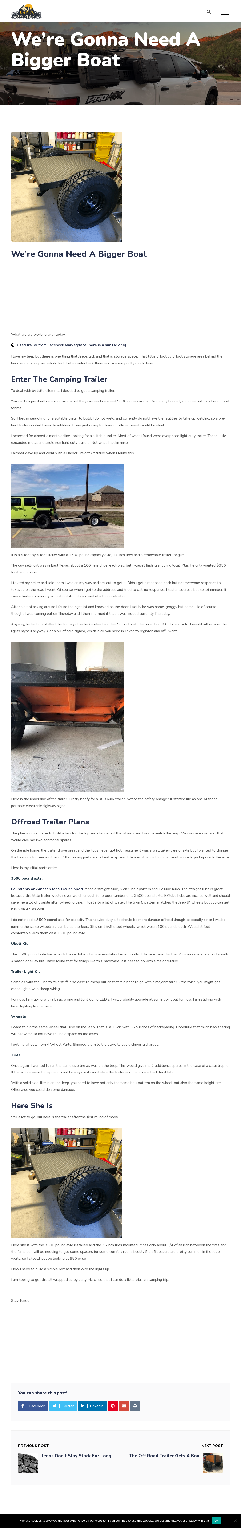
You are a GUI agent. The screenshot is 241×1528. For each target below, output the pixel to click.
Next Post (212, 1445)
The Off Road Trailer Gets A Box (164, 1456)
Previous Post (33, 1445)
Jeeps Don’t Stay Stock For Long (76, 1456)
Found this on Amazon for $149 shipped (47, 889)
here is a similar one (107, 345)
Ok (216, 1520)
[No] (235, 1520)
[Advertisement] (120, 296)
